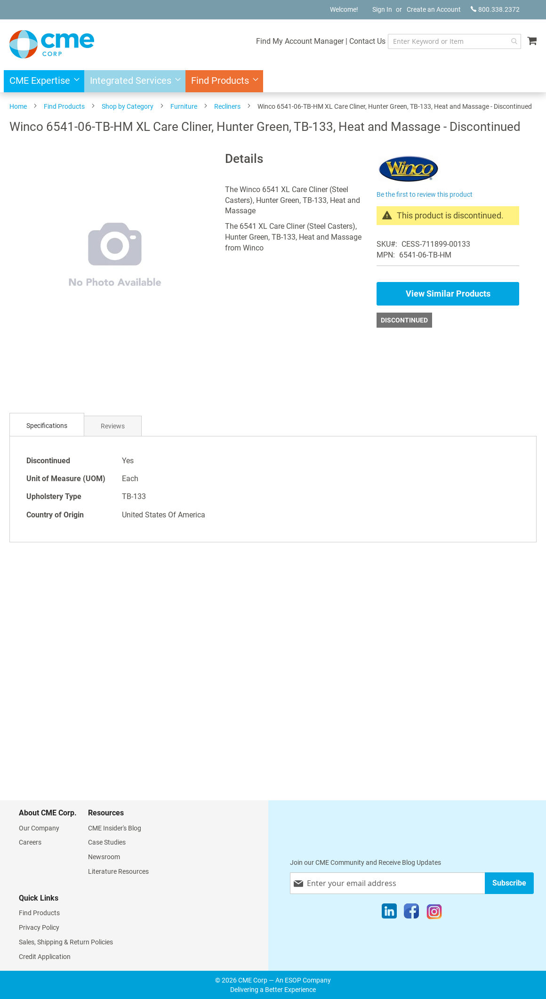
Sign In (382, 9)
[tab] (46, 426)
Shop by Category (127, 106)
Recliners (227, 106)
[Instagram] (434, 913)
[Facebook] (411, 913)
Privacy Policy (39, 927)
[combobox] (454, 41)
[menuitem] (42, 81)
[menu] (273, 81)
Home (18, 106)
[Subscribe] (509, 883)
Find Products (64, 106)
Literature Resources (118, 871)
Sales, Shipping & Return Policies (66, 942)
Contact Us (367, 41)
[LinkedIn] (389, 913)
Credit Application (45, 956)
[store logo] (51, 44)
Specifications (46, 425)
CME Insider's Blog (114, 828)
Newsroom (104, 857)
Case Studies (107, 842)
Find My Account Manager (300, 41)
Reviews (113, 426)
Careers (30, 842)
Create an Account (434, 9)
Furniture (183, 106)
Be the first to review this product (425, 194)
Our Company (39, 828)
